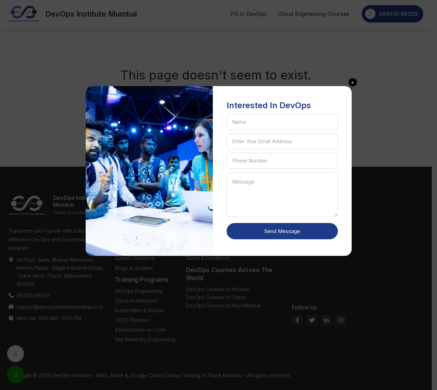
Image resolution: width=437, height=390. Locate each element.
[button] (353, 82)
